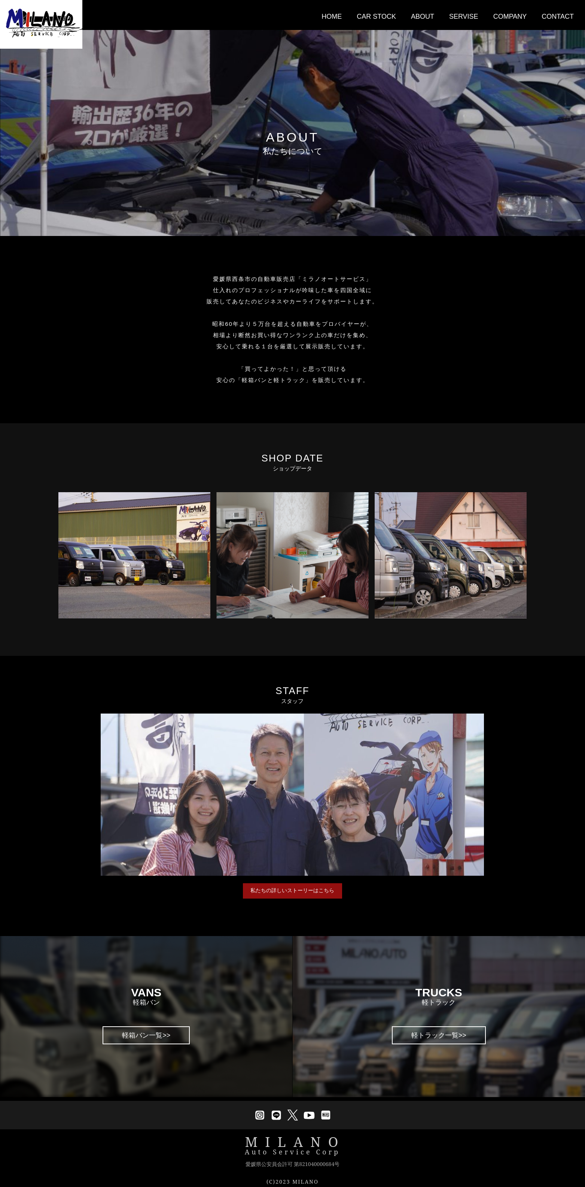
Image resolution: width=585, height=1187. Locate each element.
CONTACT (558, 16)
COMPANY (510, 16)
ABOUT (422, 16)
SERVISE (463, 16)
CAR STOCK (376, 16)
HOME (332, 16)
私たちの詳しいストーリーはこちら (292, 893)
